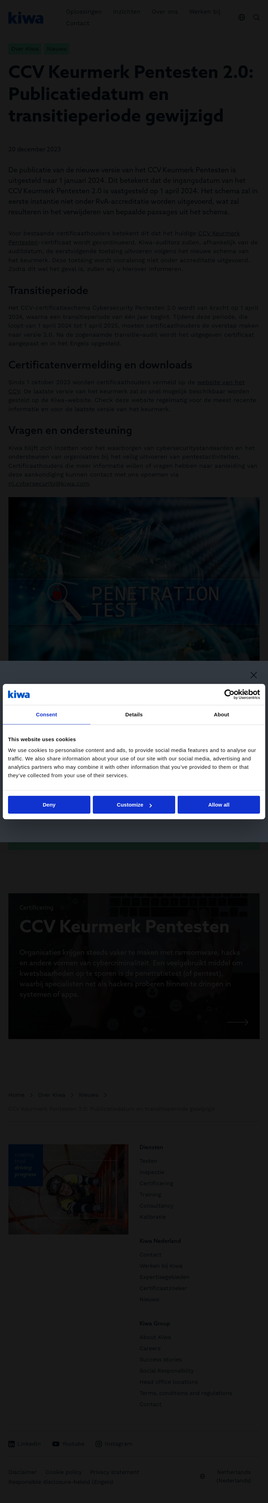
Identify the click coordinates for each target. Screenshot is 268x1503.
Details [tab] (134, 714)
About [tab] (221, 714)
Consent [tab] (46, 714)
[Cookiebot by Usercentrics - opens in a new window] (229, 694)
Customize (134, 805)
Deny (49, 805)
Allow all (219, 805)
